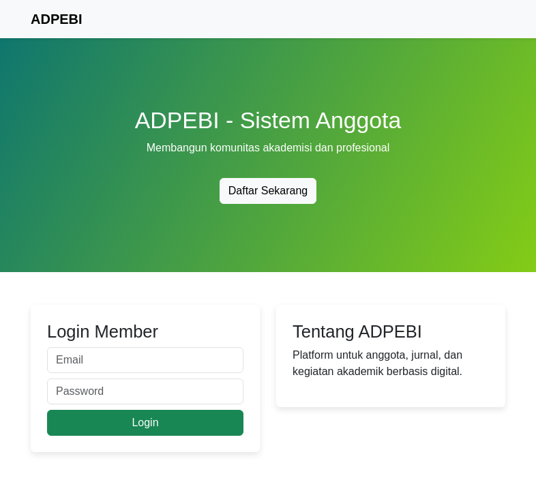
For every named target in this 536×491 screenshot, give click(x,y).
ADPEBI (57, 19)
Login (145, 422)
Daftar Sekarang (268, 190)
